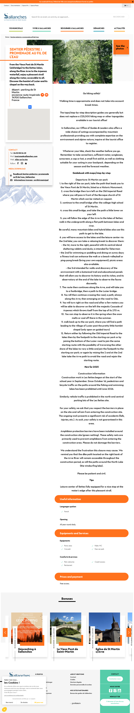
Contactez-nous (115, 679)
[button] (4, 709)
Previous (5, 632)
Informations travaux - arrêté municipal (31, 180)
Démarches (98, 28)
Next (128, 632)
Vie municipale (16, 28)
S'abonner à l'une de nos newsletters (115, 702)
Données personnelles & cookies (81, 685)
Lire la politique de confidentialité (13, 695)
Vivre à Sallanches (42, 28)
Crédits (72, 680)
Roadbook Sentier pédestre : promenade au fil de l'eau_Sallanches (31, 175)
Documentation (15, 5)
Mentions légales (76, 682)
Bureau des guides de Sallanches (81, 693)
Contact (6, 5)
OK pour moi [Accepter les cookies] (38, 702)
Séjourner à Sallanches (72, 28)
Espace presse (34, 5)
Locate (30, 107)
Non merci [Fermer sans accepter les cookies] (9, 702)
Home (7, 37)
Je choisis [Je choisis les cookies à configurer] (24, 702)
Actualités (119, 28)
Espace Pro (25, 5)
